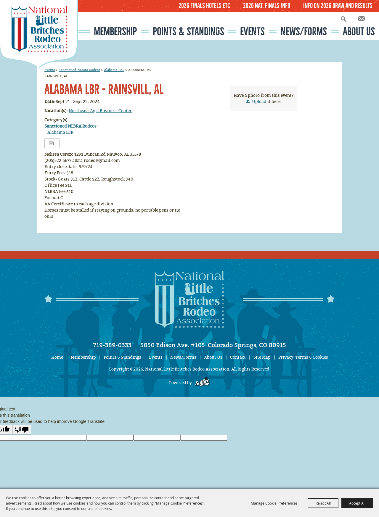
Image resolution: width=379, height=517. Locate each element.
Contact (238, 357)
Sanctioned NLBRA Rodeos (79, 70)
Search (343, 19)
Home (57, 357)
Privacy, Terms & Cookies (303, 357)
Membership (115, 31)
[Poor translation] (21, 429)
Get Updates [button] (361, 19)
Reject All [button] (323, 503)
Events (252, 31)
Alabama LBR (114, 70)
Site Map (262, 357)
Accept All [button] (357, 503)
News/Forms (304, 31)
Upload (259, 101)
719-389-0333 (112, 345)
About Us (359, 31)
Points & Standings (188, 31)
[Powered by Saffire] (202, 382)
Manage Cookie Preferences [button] (274, 503)
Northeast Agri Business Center (100, 110)
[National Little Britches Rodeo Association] (39, 34)
